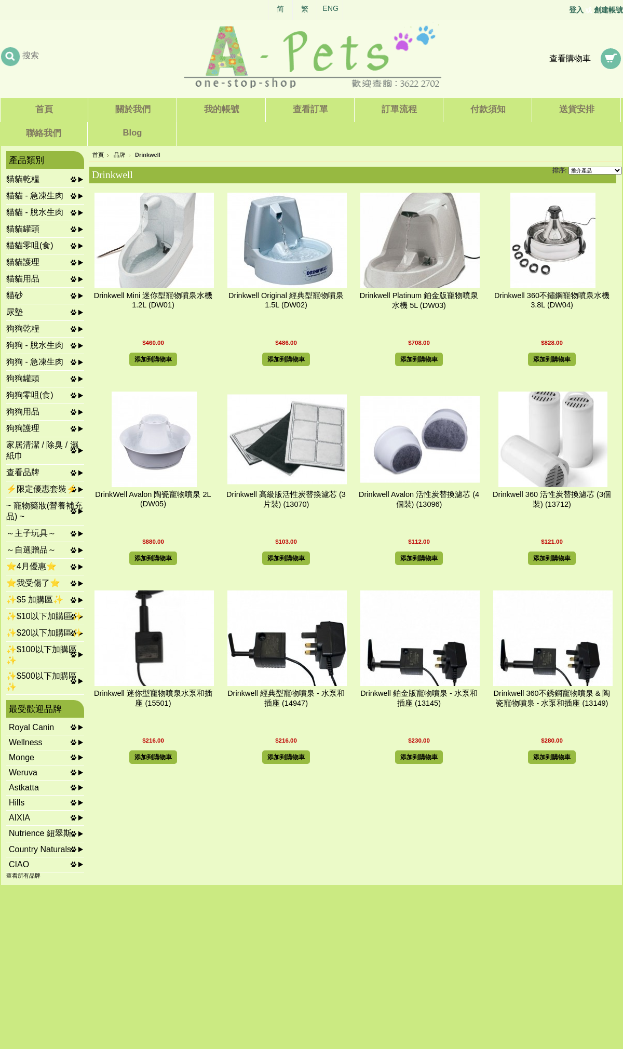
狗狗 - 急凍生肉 (34, 361)
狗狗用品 (22, 411)
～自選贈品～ (31, 549)
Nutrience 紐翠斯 (40, 833)
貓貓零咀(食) (29, 245)
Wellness (26, 742)
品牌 (119, 155)
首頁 (98, 155)
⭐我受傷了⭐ (33, 583)
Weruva (23, 772)
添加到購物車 (153, 359)
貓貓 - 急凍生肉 (34, 195)
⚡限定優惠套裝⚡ (41, 489)
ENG (330, 8)
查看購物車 (570, 58)
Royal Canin (31, 727)
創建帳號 (608, 10)
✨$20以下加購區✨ (44, 632)
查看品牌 (22, 472)
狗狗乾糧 (22, 328)
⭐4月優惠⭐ (31, 566)
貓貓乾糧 (22, 178)
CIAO (19, 864)
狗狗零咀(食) (29, 395)
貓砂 (14, 295)
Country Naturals (40, 849)
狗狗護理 (22, 428)
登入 (576, 10)
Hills (16, 802)
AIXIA (19, 817)
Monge (21, 757)
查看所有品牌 (23, 875)
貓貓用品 (22, 278)
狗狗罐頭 (22, 378)
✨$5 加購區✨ (34, 599)
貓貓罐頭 (22, 228)
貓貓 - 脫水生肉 (34, 212)
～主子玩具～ (31, 533)
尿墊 (14, 311)
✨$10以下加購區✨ (44, 616)
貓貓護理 (22, 262)
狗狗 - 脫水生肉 (34, 345)
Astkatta (24, 787)
